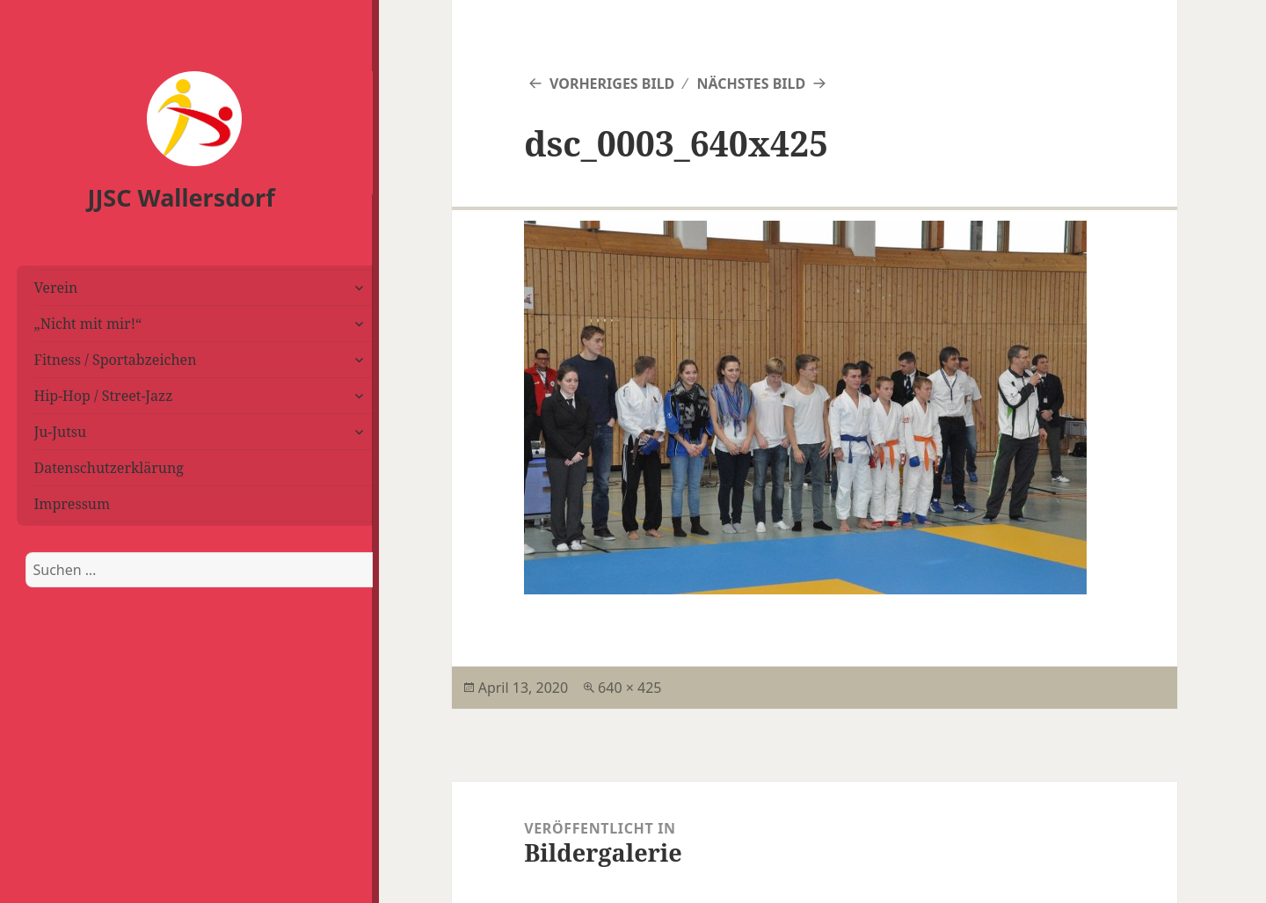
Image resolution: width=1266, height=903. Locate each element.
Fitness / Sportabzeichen (115, 359)
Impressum (72, 503)
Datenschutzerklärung (109, 467)
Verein (56, 287)
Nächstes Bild (750, 83)
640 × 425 (629, 687)
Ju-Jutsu (60, 431)
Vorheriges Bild (611, 83)
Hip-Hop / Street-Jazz (103, 395)
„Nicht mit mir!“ (88, 323)
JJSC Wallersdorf (181, 197)
